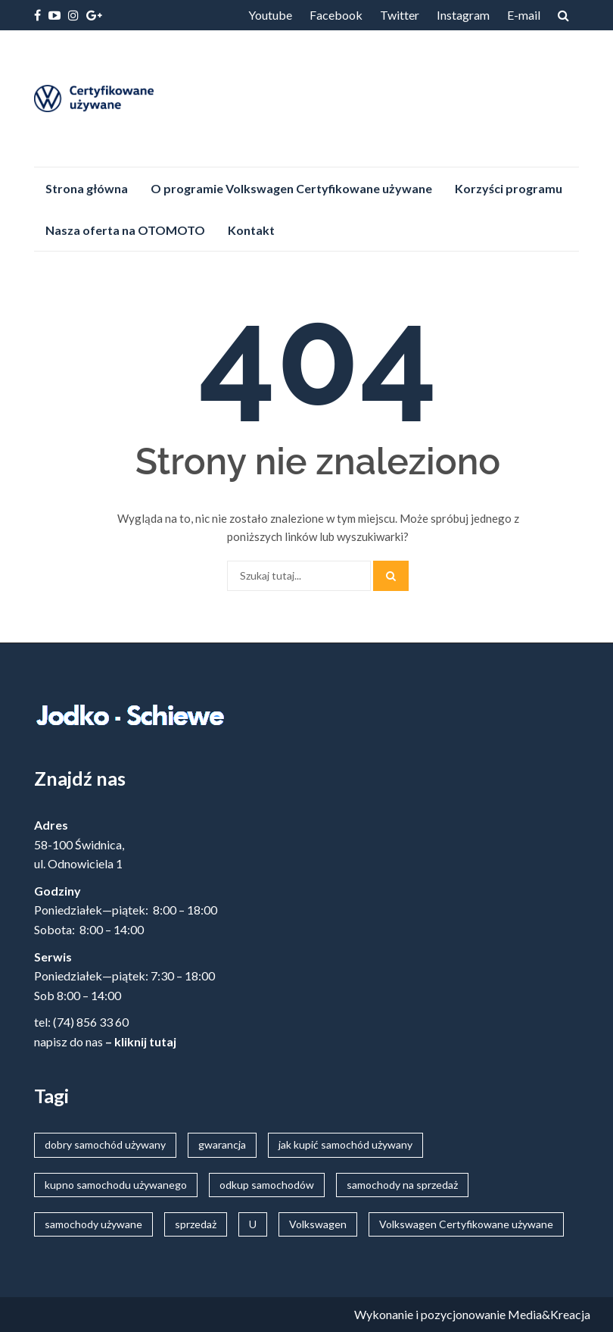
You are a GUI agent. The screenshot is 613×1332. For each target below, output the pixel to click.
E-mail (523, 15)
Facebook (336, 15)
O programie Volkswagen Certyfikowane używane (291, 188)
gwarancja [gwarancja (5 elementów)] (222, 1144)
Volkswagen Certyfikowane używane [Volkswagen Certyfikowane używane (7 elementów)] (466, 1224)
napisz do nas (68, 1041)
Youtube (270, 15)
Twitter (399, 15)
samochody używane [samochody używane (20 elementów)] (93, 1224)
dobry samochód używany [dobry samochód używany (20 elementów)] (105, 1144)
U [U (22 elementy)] (253, 1224)
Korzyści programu (508, 188)
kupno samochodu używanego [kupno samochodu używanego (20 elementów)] (116, 1184)
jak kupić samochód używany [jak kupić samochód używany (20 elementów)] (345, 1144)
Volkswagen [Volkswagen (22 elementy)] (318, 1224)
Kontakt (251, 230)
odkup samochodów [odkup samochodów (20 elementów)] (266, 1184)
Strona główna (86, 188)
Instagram (463, 15)
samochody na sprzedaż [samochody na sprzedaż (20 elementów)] (402, 1184)
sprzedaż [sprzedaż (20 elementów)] (195, 1224)
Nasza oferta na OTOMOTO (125, 230)
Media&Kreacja (549, 1314)
